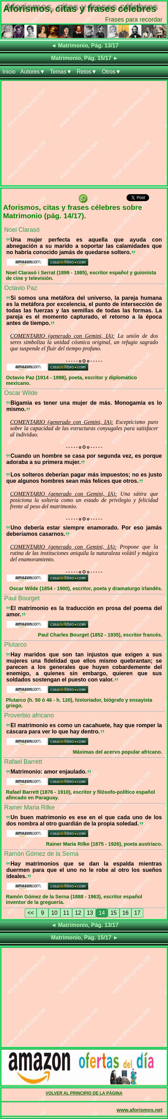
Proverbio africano (29, 715)
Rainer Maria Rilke (29, 807)
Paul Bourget (22, 598)
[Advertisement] (84, 134)
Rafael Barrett (23, 761)
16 (125, 913)
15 (113, 913)
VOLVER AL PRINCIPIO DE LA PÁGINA (84, 1093)
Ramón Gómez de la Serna (41, 853)
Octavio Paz (20, 287)
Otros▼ (111, 72)
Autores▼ (32, 72)
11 (66, 913)
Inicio (8, 72)
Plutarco (15, 644)
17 (137, 913)
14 (102, 913)
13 (90, 913)
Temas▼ (61, 72)
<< (31, 913)
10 (54, 913)
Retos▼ (87, 72)
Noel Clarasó (22, 229)
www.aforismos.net (139, 1110)
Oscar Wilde (21, 392)
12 (78, 913)
